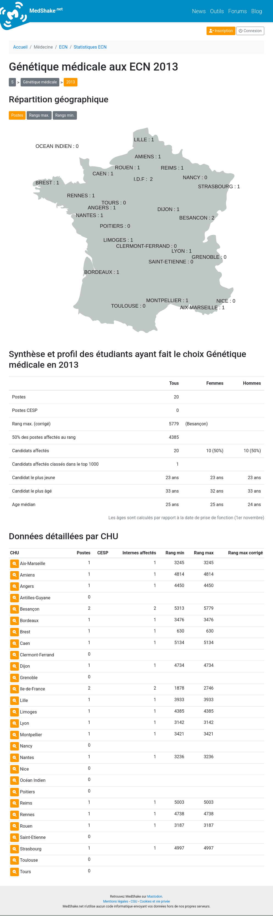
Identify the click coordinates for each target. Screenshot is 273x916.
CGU (134, 901)
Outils (217, 11)
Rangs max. (39, 115)
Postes (17, 115)
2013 (70, 82)
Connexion (250, 31)
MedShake (36, 11)
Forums (237, 11)
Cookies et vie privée (155, 901)
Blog (256, 11)
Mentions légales (115, 901)
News (199, 11)
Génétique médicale (40, 82)
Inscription (221, 31)
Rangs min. (64, 115)
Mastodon (154, 896)
